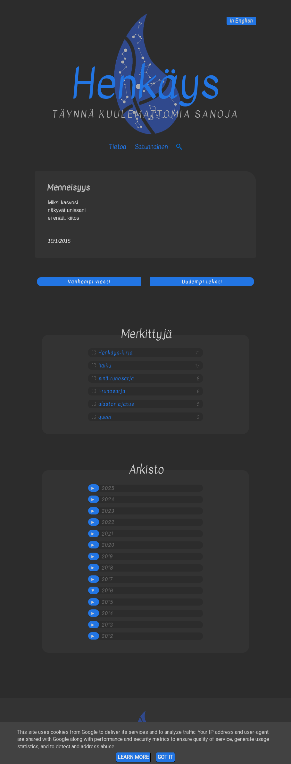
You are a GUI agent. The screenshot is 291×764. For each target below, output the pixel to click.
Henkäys (145, 84)
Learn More (133, 757)
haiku (104, 365)
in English (241, 21)
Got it (165, 757)
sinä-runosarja (116, 378)
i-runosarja (111, 391)
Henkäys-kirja (115, 353)
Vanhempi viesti (89, 281)
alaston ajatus (116, 404)
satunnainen (151, 146)
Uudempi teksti (202, 281)
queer (105, 417)
